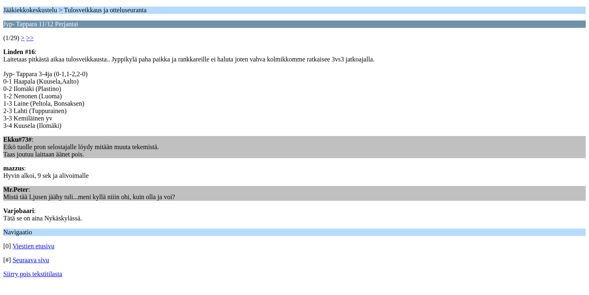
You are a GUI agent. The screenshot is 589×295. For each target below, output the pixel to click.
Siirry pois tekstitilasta (32, 273)
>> (30, 37)
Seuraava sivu (31, 259)
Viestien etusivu (33, 246)
